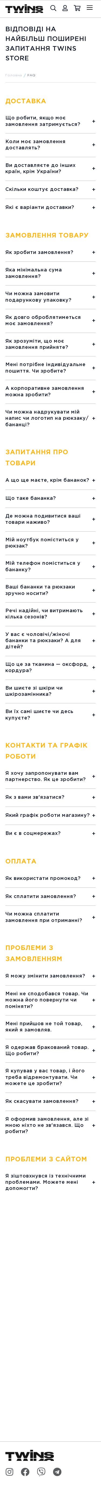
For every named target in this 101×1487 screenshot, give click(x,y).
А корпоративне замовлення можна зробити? (44, 391)
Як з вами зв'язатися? (35, 797)
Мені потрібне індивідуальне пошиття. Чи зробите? (45, 368)
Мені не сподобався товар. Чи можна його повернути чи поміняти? (46, 1000)
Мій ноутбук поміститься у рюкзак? (42, 543)
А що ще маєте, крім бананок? (47, 480)
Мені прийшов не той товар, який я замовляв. (43, 1027)
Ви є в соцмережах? (33, 833)
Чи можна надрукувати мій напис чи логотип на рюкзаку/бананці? (47, 418)
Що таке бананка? (30, 498)
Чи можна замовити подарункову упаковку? (38, 297)
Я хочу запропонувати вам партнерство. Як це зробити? (45, 776)
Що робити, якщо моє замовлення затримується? (43, 121)
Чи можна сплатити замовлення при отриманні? (43, 917)
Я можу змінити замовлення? (45, 976)
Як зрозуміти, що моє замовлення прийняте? (36, 344)
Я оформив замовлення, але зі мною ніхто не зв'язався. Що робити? (47, 1125)
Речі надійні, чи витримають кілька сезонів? (44, 614)
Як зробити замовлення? (39, 252)
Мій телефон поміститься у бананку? (43, 566)
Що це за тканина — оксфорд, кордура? (46, 667)
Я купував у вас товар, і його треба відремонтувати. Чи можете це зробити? (45, 1077)
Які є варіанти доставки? (39, 207)
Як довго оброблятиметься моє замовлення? (43, 320)
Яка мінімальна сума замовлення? (33, 273)
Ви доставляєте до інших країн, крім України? (40, 168)
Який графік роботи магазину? (47, 815)
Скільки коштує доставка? (42, 189)
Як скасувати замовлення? (42, 1101)
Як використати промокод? (43, 878)
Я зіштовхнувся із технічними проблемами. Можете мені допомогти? (45, 1182)
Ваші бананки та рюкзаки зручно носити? (40, 590)
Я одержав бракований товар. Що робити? (47, 1050)
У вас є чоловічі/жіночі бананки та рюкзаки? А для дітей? (43, 640)
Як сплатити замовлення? (40, 896)
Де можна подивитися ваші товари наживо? (43, 519)
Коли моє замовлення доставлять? (35, 145)
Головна (13, 75)
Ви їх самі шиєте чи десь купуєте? (39, 715)
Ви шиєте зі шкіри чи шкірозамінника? (34, 691)
